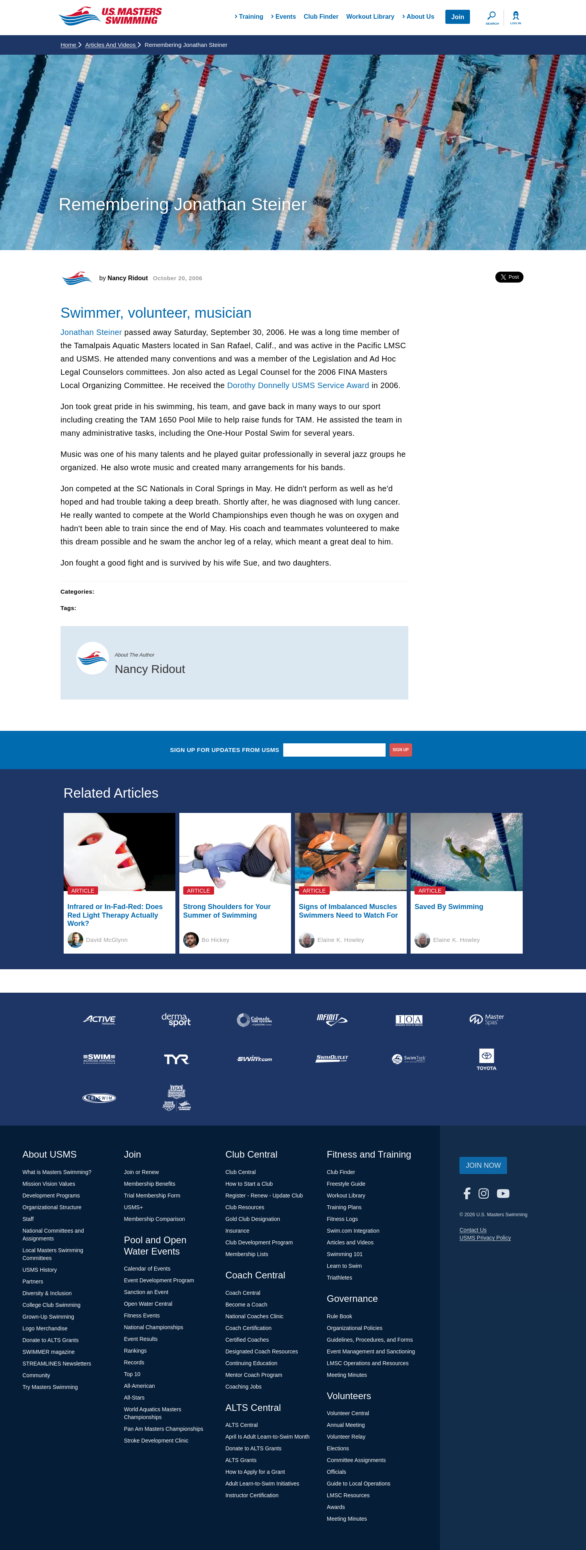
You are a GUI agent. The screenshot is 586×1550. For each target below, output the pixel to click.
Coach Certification (248, 1328)
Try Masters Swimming (50, 1387)
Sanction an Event (146, 1292)
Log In (515, 23)
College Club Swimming (52, 1305)
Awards (336, 1507)
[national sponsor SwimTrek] (409, 1059)
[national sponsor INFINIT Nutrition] (331, 1020)
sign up (401, 750)
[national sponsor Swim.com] (254, 1059)
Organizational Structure (52, 1207)
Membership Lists (246, 1254)
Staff (28, 1219)
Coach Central (243, 1293)
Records (134, 1362)
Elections (338, 1448)
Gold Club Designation (252, 1219)
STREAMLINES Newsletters (57, 1363)
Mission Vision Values (49, 1184)
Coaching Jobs (243, 1387)
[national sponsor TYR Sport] (176, 1059)
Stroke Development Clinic (156, 1440)
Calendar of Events (147, 1268)
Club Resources (244, 1207)
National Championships (153, 1327)
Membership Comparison (154, 1219)
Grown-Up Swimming (48, 1317)
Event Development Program (159, 1280)
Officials (337, 1472)
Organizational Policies (354, 1328)
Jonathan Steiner (91, 332)
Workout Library (370, 16)
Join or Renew (141, 1172)
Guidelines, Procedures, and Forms (370, 1340)
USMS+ (133, 1207)
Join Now (483, 1165)
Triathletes (339, 1277)
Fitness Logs (342, 1219)
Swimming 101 (345, 1254)
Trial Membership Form (152, 1195)
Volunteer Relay (346, 1437)
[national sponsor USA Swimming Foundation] (176, 1098)
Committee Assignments (356, 1460)
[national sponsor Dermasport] (176, 1020)
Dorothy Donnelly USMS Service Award (298, 385)
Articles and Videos (113, 44)
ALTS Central (241, 1425)
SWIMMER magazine (49, 1352)
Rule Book (339, 1316)
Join (457, 17)
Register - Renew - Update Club (264, 1195)
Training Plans (344, 1207)
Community (36, 1375)
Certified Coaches (247, 1340)
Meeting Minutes (347, 1375)
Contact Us (472, 1230)
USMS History (40, 1270)
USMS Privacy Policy (485, 1238)
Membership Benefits (149, 1184)
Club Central (240, 1172)
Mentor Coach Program (253, 1375)
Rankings (135, 1351)
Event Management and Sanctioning (371, 1351)
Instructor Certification (252, 1495)
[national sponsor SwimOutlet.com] (331, 1059)
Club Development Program (259, 1242)
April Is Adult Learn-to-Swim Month (267, 1437)
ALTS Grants (241, 1460)
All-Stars (134, 1397)
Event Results (140, 1339)
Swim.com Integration (353, 1231)
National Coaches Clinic (254, 1316)
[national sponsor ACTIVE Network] (99, 1020)
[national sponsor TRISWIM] (99, 1098)
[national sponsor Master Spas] (486, 1020)
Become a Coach (246, 1304)
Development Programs (51, 1195)
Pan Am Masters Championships (163, 1429)
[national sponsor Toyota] (486, 1059)
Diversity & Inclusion (47, 1293)
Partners (33, 1281)
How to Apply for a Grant (255, 1472)
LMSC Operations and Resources (368, 1363)
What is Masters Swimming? (57, 1172)
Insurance (237, 1231)
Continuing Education (251, 1363)
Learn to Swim (344, 1266)
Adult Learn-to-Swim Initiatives (262, 1483)
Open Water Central (148, 1304)
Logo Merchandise (45, 1328)
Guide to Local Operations (359, 1483)
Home (71, 44)
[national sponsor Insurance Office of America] (409, 1020)
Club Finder (321, 16)
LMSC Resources (348, 1495)
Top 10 (132, 1374)
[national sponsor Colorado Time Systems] (254, 1020)
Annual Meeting (346, 1425)
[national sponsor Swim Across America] (99, 1059)
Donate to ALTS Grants (51, 1340)
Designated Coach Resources (261, 1351)
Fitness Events (142, 1315)
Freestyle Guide (346, 1184)
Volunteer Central (348, 1413)
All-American (139, 1386)
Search (492, 23)
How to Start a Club (249, 1184)
